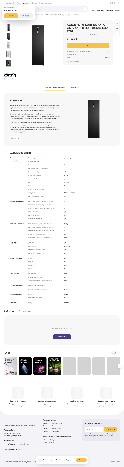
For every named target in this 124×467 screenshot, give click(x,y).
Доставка (26, 3)
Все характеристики (73, 61)
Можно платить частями (13, 449)
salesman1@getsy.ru (49, 440)
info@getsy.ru (11, 444)
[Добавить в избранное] (117, 23)
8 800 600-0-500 (9, 441)
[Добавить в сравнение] (117, 28)
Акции (19, 3)
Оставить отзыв (62, 336)
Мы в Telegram (24, 444)
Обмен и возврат (57, 423)
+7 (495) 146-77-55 (48, 442)
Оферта (45, 431)
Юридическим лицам (45, 3)
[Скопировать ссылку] (117, 33)
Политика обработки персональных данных (17, 462)
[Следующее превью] (8, 69)
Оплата (34, 3)
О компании (55, 431)
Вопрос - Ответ (56, 428)
